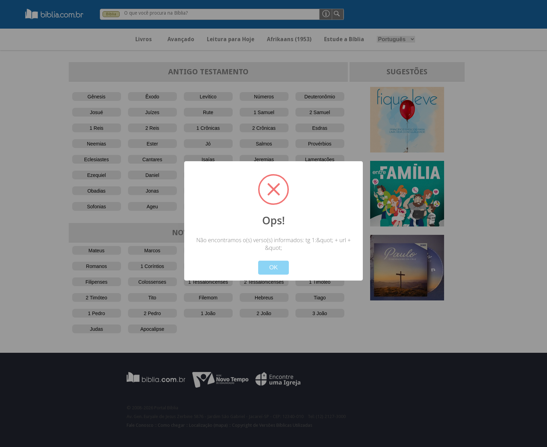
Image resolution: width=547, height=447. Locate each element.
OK (273, 267)
